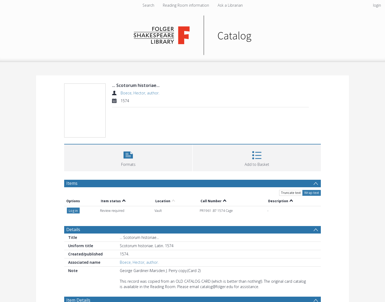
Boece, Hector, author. (140, 92)
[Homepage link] (193, 34)
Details (73, 229)
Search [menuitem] (148, 5)
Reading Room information (186, 5)
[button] (128, 157)
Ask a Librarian (230, 5)
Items (72, 183)
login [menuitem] (377, 5)
